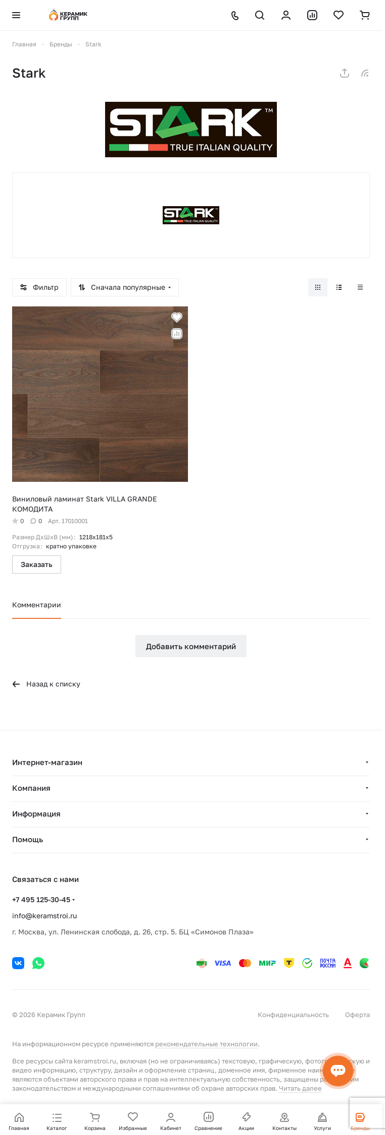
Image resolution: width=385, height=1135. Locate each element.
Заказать (37, 564)
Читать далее (300, 1088)
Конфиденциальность (293, 1015)
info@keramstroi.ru (44, 915)
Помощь (27, 839)
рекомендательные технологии (206, 1044)
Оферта (357, 1015)
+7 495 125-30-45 (41, 899)
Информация (36, 813)
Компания (31, 787)
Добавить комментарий (191, 646)
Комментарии (36, 604)
